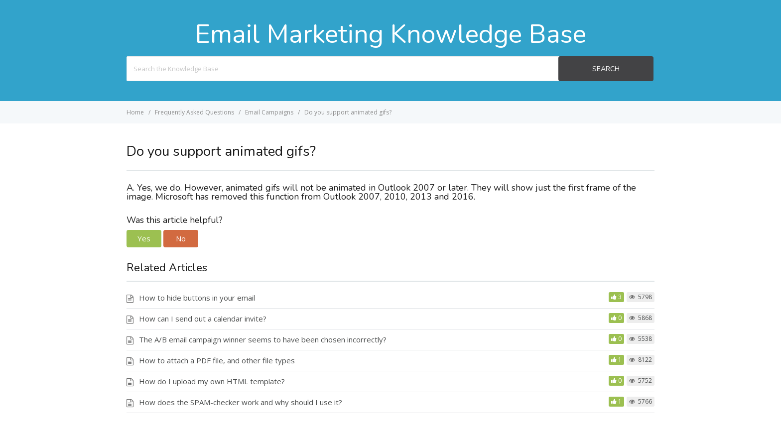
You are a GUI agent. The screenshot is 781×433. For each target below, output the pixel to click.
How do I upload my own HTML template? (212, 381)
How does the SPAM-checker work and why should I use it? (240, 402)
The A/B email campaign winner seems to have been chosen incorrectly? (263, 339)
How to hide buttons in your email (197, 298)
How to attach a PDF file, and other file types (217, 360)
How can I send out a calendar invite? (202, 319)
